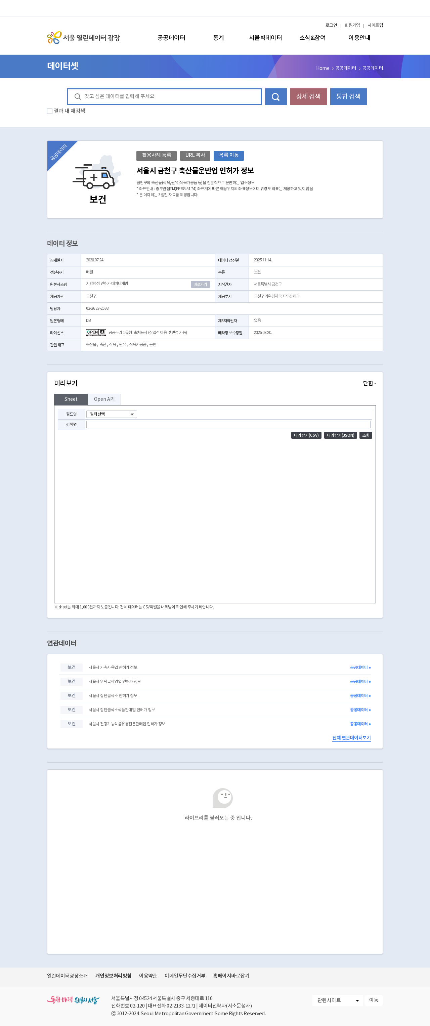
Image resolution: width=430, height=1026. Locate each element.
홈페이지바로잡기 (231, 976)
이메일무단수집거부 (185, 976)
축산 (102, 345)
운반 (152, 345)
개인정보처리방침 (113, 976)
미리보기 (215, 384)
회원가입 (352, 25)
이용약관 (148, 976)
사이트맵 (375, 25)
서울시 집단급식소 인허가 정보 (113, 696)
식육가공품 (137, 345)
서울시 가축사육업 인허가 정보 (113, 668)
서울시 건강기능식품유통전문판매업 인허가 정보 (127, 724)
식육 (112, 345)
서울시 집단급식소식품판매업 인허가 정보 (122, 710)
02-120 (137, 1006)
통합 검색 (348, 96)
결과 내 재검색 (69, 111)
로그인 (331, 25)
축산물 (91, 345)
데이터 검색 (276, 96)
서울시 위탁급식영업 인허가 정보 (114, 682)
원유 (122, 345)
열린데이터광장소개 (67, 976)
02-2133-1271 (181, 1006)
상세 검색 (308, 96)
